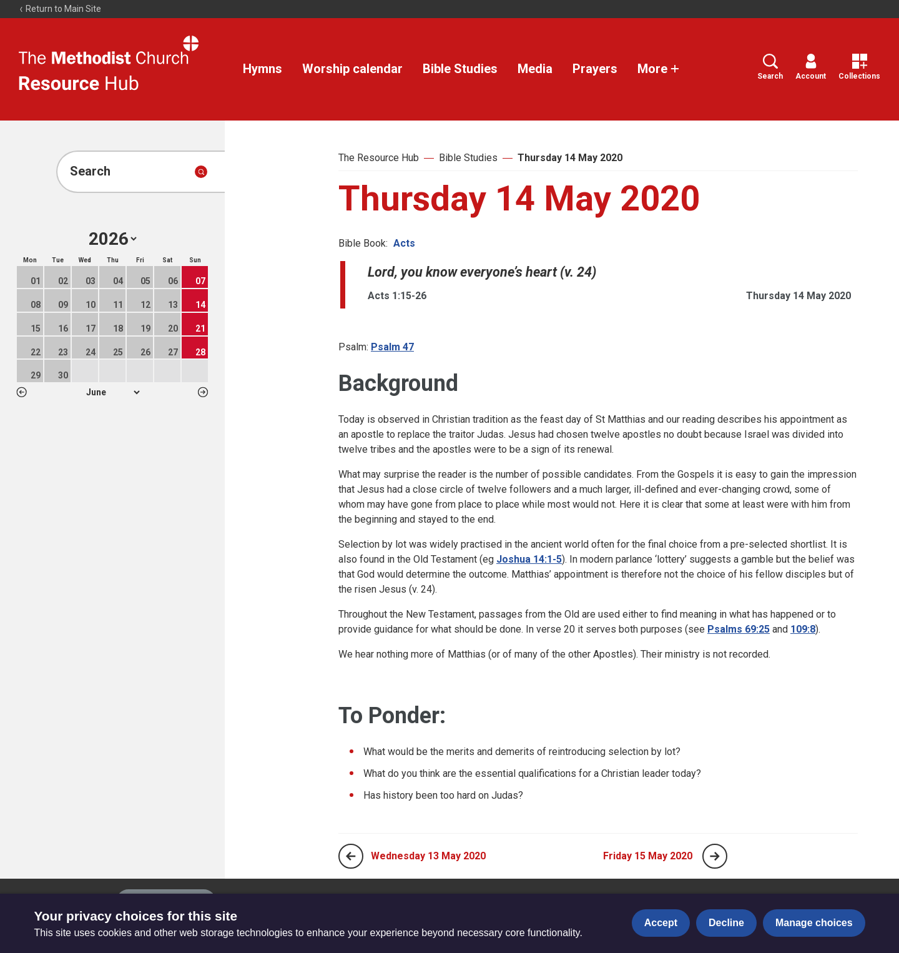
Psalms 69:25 (738, 629)
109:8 (802, 629)
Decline (726, 922)
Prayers (594, 68)
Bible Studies (460, 68)
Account (810, 67)
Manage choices (814, 922)
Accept (660, 922)
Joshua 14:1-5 (529, 559)
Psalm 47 (392, 347)
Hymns (262, 68)
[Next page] (714, 856)
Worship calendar (352, 68)
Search (770, 67)
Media (535, 68)
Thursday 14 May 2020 (570, 158)
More (658, 68)
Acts (404, 243)
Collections (859, 67)
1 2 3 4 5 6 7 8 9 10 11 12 (113, 392)
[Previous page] (350, 856)
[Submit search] (201, 171)
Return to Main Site (60, 9)
